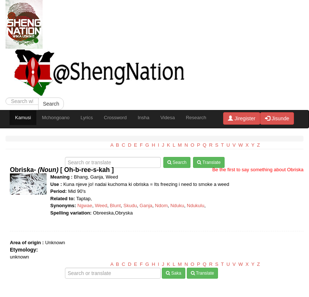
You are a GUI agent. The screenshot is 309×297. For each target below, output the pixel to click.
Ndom (161, 205)
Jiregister (241, 118)
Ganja (145, 205)
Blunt (115, 205)
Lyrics (87, 117)
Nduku (177, 205)
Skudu (130, 205)
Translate (209, 162)
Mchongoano (55, 117)
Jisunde (277, 118)
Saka (173, 273)
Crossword (115, 117)
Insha (143, 117)
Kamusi (23, 117)
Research (196, 117)
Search (51, 104)
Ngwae (84, 205)
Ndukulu (195, 205)
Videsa (167, 117)
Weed (101, 205)
